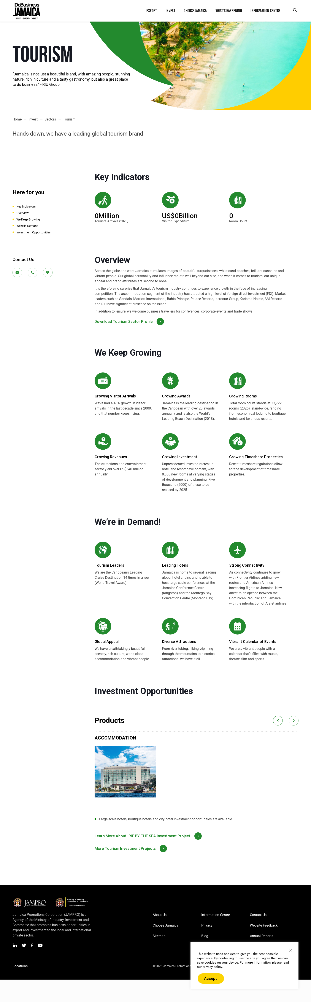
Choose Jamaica (165, 925)
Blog (204, 936)
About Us (160, 915)
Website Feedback (264, 925)
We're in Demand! (27, 226)
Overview (22, 213)
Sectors (50, 119)
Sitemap (159, 936)
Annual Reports (261, 936)
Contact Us (258, 915)
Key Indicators (26, 206)
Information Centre (215, 915)
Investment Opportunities (33, 232)
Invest (33, 119)
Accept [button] (210, 978)
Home (17, 119)
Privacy (207, 925)
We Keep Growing (28, 219)
